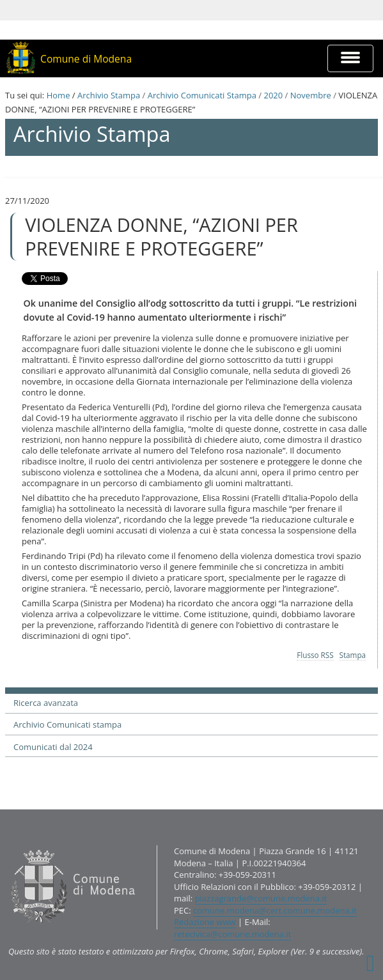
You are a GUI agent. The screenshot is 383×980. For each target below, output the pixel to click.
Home (58, 95)
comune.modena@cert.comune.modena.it (275, 910)
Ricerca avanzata (45, 702)
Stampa (353, 655)
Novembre (310, 95)
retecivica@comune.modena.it (232, 934)
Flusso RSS (315, 655)
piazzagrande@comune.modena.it (261, 898)
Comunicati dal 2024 (53, 747)
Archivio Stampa (108, 95)
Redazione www (205, 922)
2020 (273, 95)
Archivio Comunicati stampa (67, 724)
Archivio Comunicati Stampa (202, 95)
